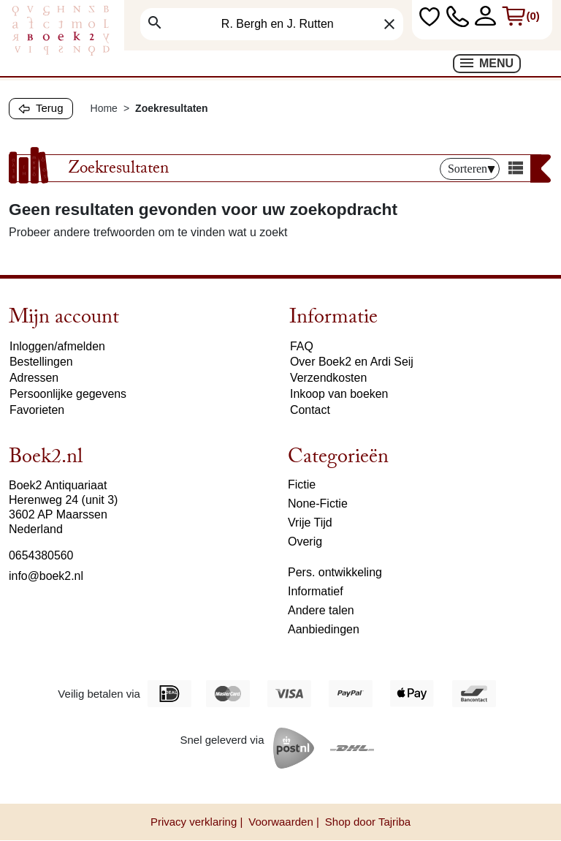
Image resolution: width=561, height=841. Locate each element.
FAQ (301, 346)
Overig (305, 541)
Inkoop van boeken (339, 394)
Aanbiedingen (323, 629)
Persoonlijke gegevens (68, 394)
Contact (310, 410)
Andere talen (321, 610)
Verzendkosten (328, 378)
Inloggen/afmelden (57, 346)
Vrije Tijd (310, 522)
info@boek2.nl (46, 576)
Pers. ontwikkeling (335, 572)
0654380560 (41, 555)
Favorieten (37, 410)
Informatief (315, 591)
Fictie (302, 484)
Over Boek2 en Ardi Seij (352, 362)
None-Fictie (318, 503)
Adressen (34, 378)
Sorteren (471, 168)
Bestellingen (41, 362)
